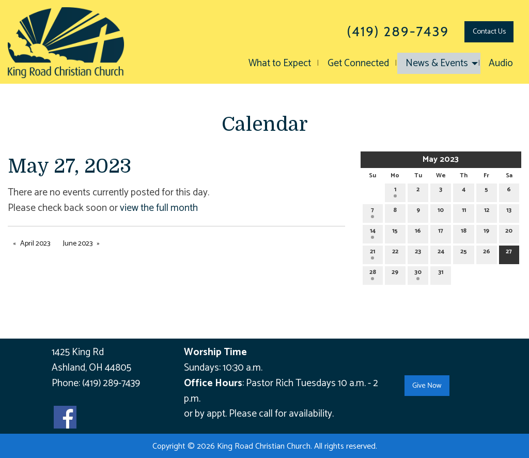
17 (440, 232)
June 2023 (77, 244)
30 (418, 273)
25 (463, 253)
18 (463, 232)
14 (373, 232)
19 (486, 232)
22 (395, 253)
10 (441, 211)
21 (372, 253)
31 (440, 273)
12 (486, 211)
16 (418, 232)
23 (418, 253)
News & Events (437, 63)
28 (372, 273)
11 (464, 211)
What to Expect (279, 63)
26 (486, 253)
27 (509, 253)
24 (441, 253)
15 (395, 232)
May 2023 (441, 159)
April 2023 (35, 244)
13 (508, 211)
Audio (501, 63)
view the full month (159, 208)
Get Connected (358, 63)
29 (395, 273)
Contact (489, 31)
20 (508, 232)
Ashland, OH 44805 (91, 368)
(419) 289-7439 (111, 383)
